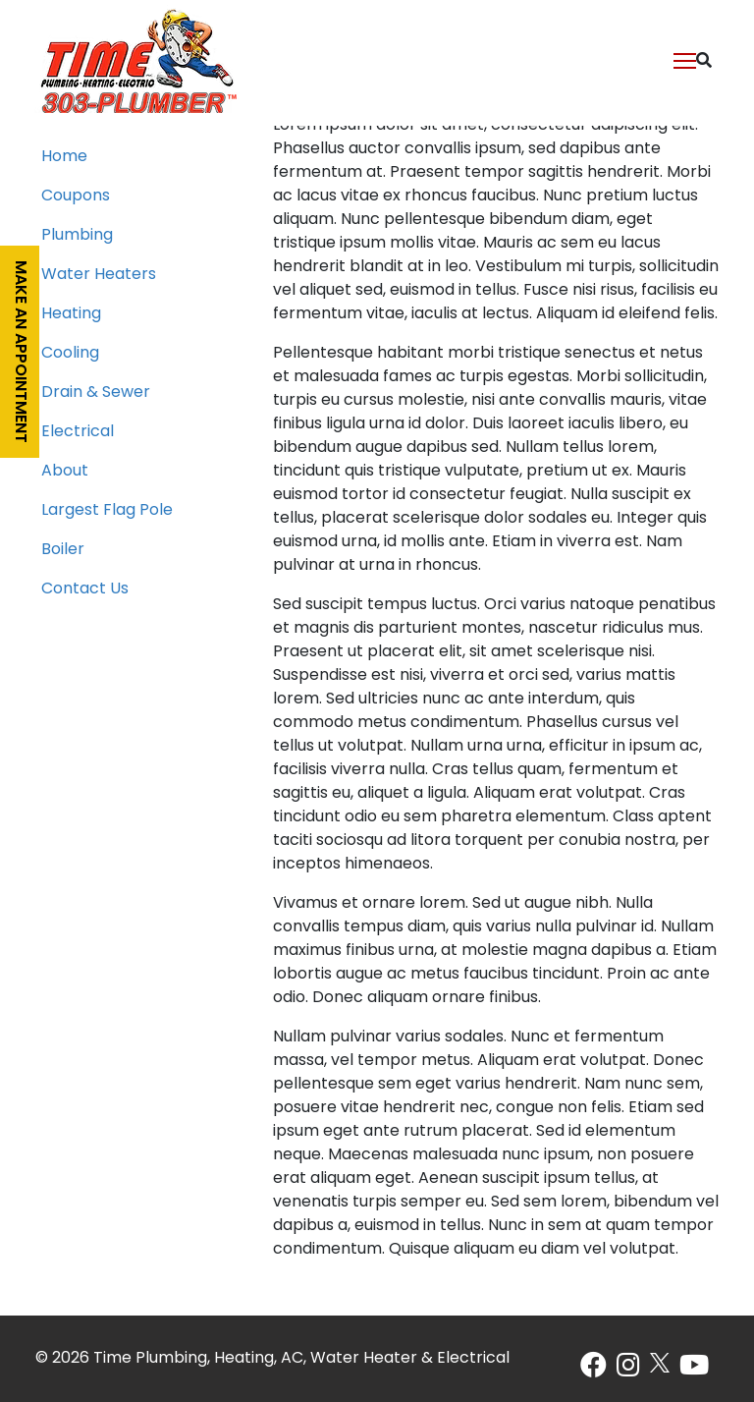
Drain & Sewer (95, 393)
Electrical (77, 432)
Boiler (62, 550)
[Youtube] (694, 1370)
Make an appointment (19, 351)
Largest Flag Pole (107, 511)
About (64, 471)
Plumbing (77, 236)
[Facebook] (593, 1370)
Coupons (75, 196)
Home (64, 157)
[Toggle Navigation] (686, 59)
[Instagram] (628, 1370)
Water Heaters (98, 275)
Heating (71, 314)
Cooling (70, 353)
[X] (660, 1362)
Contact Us (85, 589)
